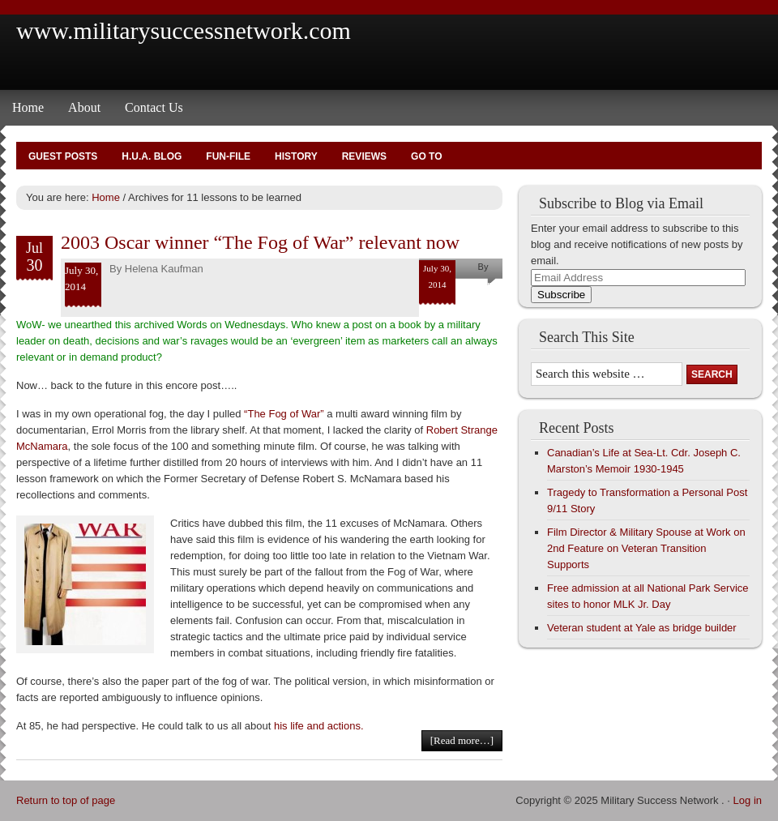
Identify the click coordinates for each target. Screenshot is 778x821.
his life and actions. (319, 726)
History (296, 156)
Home (28, 107)
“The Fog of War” (285, 414)
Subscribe (561, 295)
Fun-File (228, 156)
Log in (747, 800)
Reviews (364, 156)
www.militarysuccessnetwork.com (183, 30)
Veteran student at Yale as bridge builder (642, 628)
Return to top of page (65, 800)
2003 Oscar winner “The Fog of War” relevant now (260, 242)
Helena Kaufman (164, 269)
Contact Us (154, 107)
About (84, 107)
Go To (426, 156)
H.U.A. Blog (152, 156)
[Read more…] (462, 740)
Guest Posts (62, 156)
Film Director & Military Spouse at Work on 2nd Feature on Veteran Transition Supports (646, 548)
